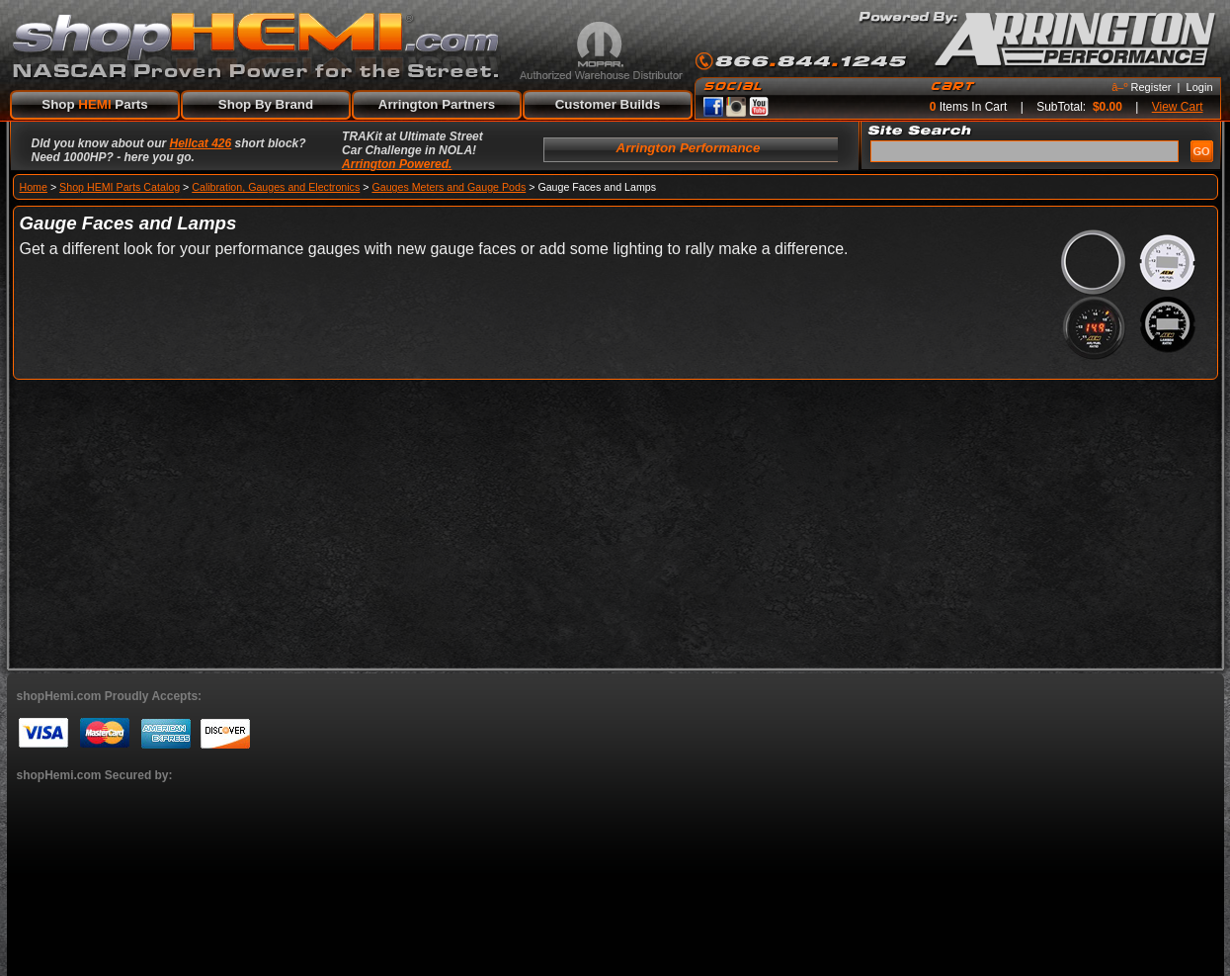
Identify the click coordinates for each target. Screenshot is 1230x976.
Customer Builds (608, 104)
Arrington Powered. (396, 164)
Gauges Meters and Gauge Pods (448, 187)
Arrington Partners (437, 104)
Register (1151, 87)
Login (1200, 87)
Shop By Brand (265, 104)
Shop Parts (94, 104)
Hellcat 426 (201, 143)
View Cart (1177, 107)
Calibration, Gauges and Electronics (276, 187)
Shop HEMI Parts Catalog (119, 187)
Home (33, 187)
